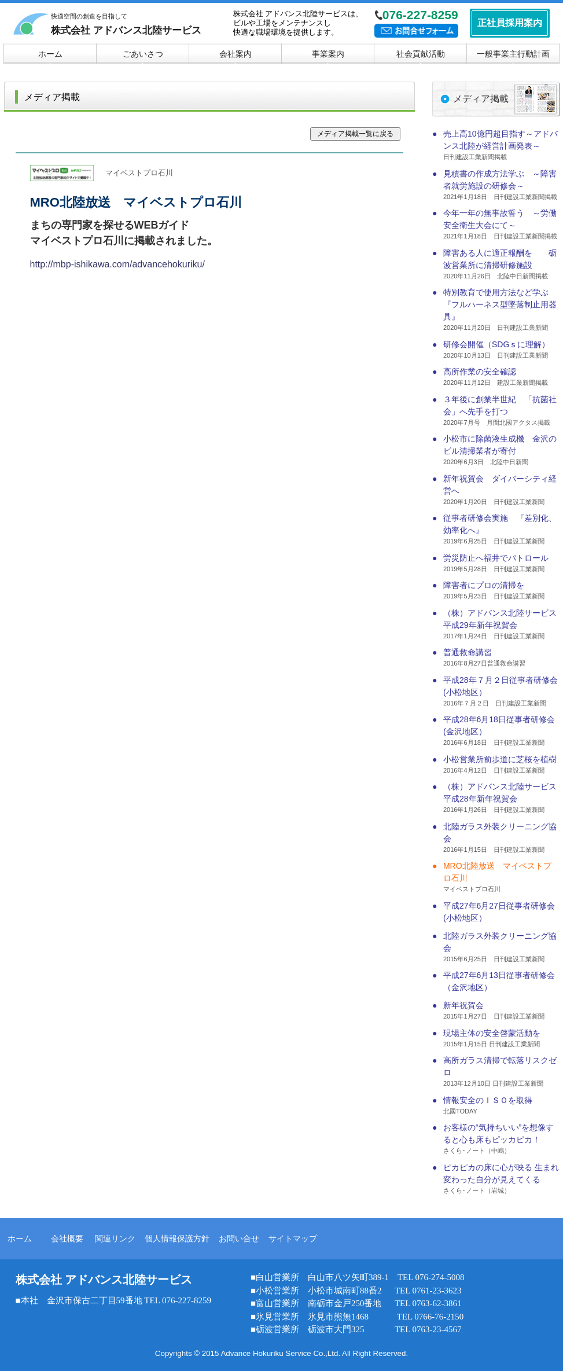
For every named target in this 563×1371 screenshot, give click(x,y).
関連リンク (115, 1238)
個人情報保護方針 (177, 1238)
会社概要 (67, 1238)
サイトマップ (292, 1238)
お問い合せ (239, 1238)
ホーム (20, 1238)
